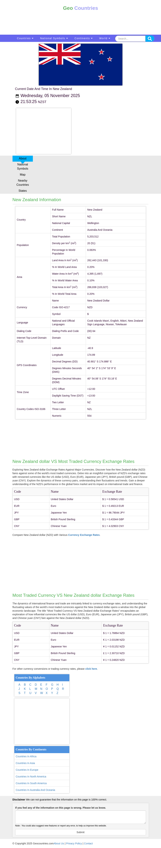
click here (91, 668)
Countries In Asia (25, 763)
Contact (88, 843)
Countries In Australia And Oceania (35, 790)
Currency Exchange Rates (84, 534)
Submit (81, 832)
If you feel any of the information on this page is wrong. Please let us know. (60, 807)
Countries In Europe (27, 769)
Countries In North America (31, 776)
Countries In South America (31, 783)
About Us (59, 843)
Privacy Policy (74, 843)
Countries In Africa (26, 756)
